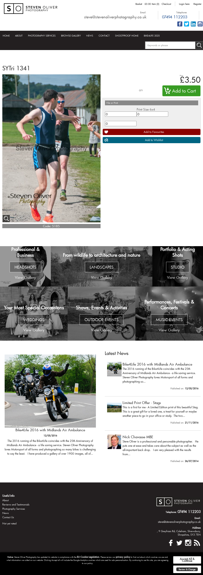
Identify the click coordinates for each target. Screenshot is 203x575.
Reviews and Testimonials (15, 504)
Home (6, 35)
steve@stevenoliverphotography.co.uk (115, 16)
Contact (104, 35)
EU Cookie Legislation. (88, 556)
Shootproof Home (126, 35)
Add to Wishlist (154, 140)
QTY (141, 90)
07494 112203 (174, 16)
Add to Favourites (154, 132)
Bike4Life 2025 (152, 35)
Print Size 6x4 (146, 109)
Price (181, 75)
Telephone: (181, 12)
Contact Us (8, 517)
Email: (143, 12)
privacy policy (123, 556)
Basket (139, 3)
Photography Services (42, 35)
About (19, 35)
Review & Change (187, 569)
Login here (184, 3)
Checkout (166, 3)
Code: (47, 226)
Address (196, 527)
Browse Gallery (71, 35)
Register (197, 3)
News (89, 35)
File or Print (112, 102)
